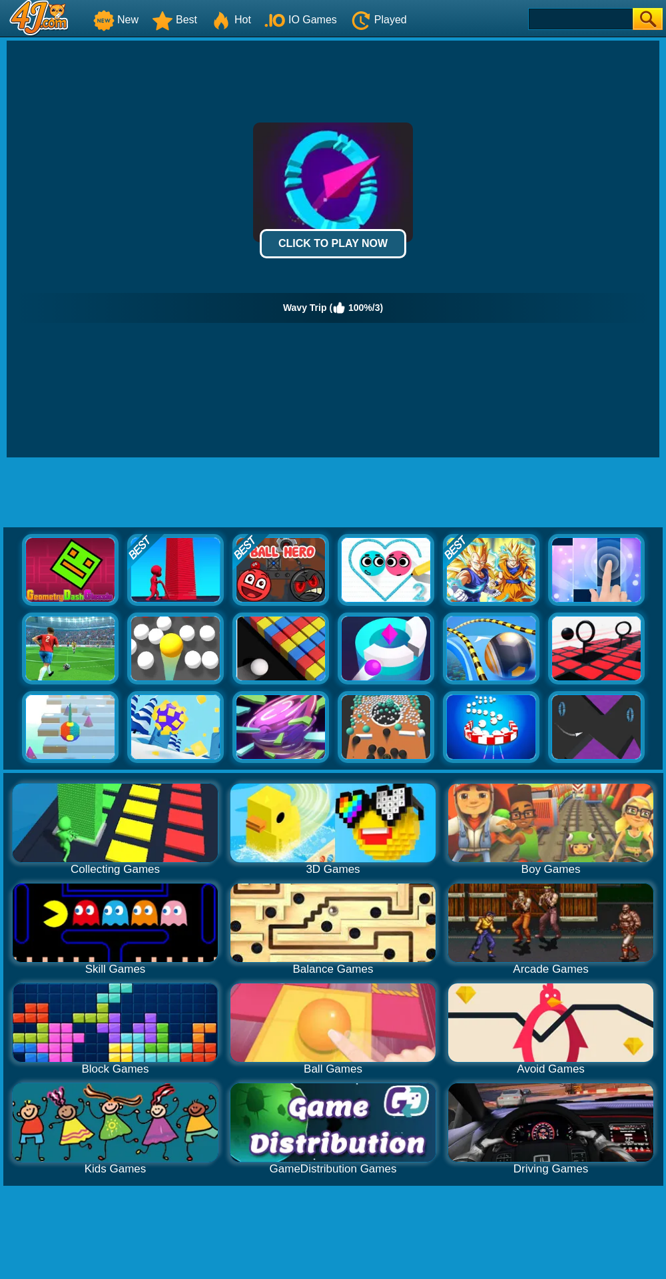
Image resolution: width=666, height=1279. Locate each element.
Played (378, 19)
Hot (230, 19)
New (116, 19)
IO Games (300, 19)
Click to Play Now (333, 243)
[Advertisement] (333, 494)
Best (174, 19)
